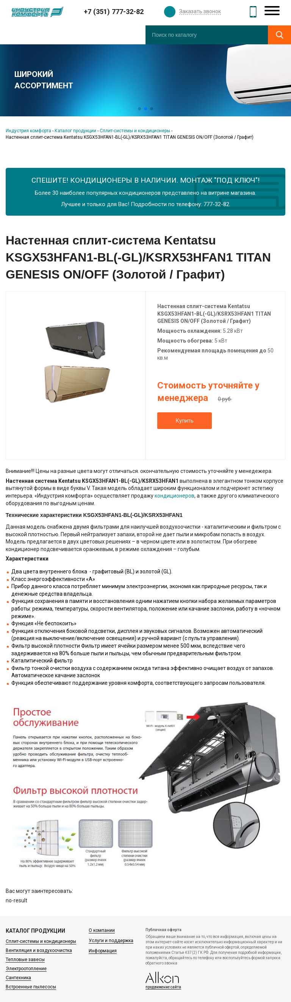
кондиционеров (174, 496)
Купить (185, 421)
